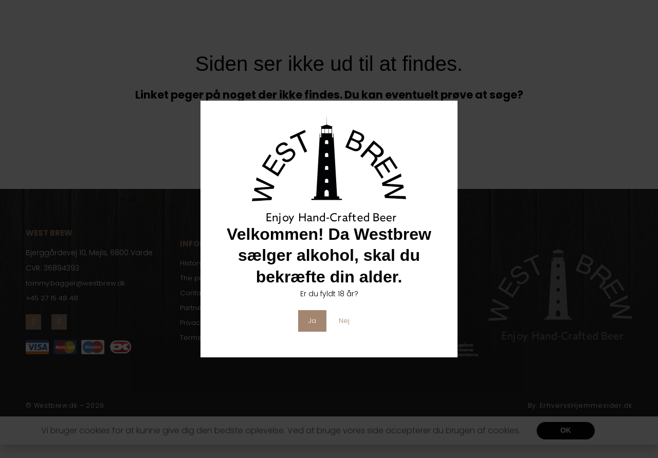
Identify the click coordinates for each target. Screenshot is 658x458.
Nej (344, 320)
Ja (312, 320)
